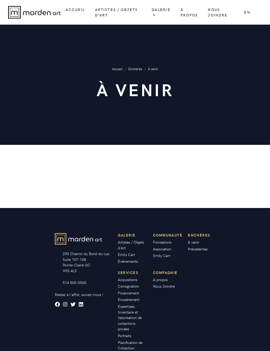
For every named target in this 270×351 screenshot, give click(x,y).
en (247, 12)
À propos (189, 12)
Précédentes (198, 248)
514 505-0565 (74, 282)
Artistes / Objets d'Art (116, 12)
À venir (193, 242)
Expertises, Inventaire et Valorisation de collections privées (130, 317)
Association (162, 248)
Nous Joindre (217, 12)
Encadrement (129, 299)
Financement (128, 292)
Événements (128, 261)
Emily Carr (126, 254)
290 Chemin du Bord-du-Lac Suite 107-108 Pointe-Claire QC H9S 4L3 (86, 262)
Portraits (124, 335)
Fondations (162, 242)
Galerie (161, 12)
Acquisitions (127, 279)
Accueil (75, 9)
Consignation (128, 286)
